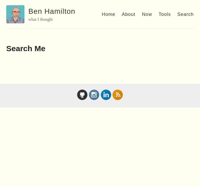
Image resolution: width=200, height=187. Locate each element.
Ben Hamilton (51, 11)
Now (147, 14)
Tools (165, 14)
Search (185, 14)
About (128, 14)
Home (108, 14)
